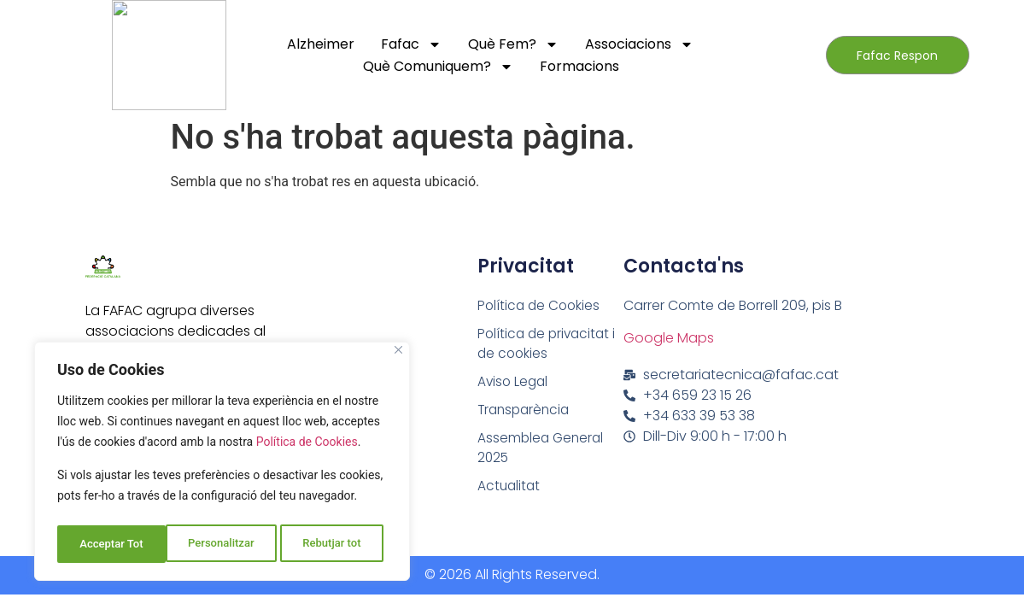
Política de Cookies (307, 448)
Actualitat (509, 491)
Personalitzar (111, 544)
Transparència (526, 413)
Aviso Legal (514, 384)
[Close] (398, 356)
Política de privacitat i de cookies (549, 345)
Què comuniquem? (438, 67)
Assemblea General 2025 (542, 452)
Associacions (639, 44)
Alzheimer (320, 44)
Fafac (411, 44)
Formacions (579, 66)
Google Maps (668, 338)
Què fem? (513, 44)
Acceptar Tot (334, 544)
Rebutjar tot (223, 544)
